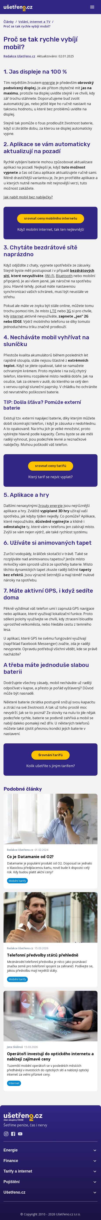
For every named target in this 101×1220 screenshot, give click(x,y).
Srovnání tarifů (50, 755)
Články (9, 22)
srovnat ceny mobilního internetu (50, 218)
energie (48, 82)
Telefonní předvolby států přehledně (42, 955)
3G (69, 311)
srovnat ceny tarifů (50, 466)
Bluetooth (64, 275)
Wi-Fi (50, 275)
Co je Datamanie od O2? (30, 856)
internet (16, 316)
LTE (53, 311)
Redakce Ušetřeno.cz (19, 56)
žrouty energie (50, 505)
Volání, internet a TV (34, 22)
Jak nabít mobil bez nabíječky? (28, 197)
